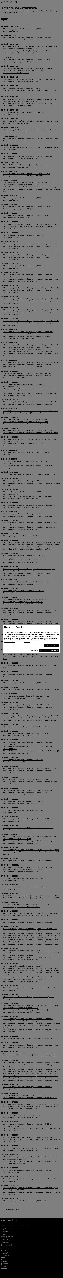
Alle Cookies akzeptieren (49, 651)
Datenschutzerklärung (10, 641)
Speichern (34, 651)
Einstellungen (50, 645)
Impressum (27, 641)
